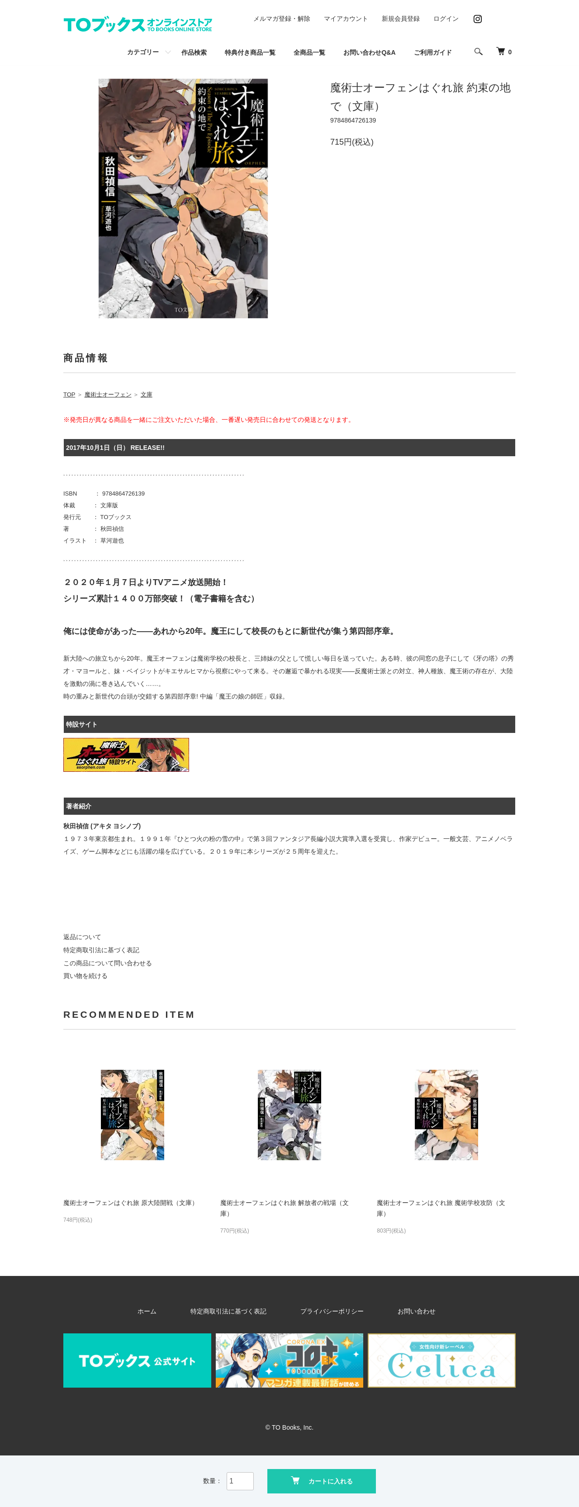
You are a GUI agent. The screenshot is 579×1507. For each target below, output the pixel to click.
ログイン (446, 18)
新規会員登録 (401, 18)
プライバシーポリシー (324, 1311)
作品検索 (194, 52)
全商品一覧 (309, 52)
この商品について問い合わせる (107, 963)
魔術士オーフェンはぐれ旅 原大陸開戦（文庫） (130, 1202)
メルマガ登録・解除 (281, 18)
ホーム (180, 1311)
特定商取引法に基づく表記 (101, 950)
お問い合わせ (389, 1311)
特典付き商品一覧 (250, 52)
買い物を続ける (85, 975)
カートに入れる (322, 1480)
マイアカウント (346, 18)
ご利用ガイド (433, 52)
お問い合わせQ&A (369, 52)
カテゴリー (143, 52)
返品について (82, 936)
